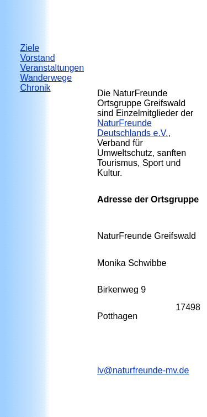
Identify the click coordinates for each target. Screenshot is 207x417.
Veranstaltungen (52, 67)
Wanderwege (46, 77)
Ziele (29, 48)
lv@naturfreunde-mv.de (143, 370)
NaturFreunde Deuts (132, 128)
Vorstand (37, 57)
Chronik (35, 87)
